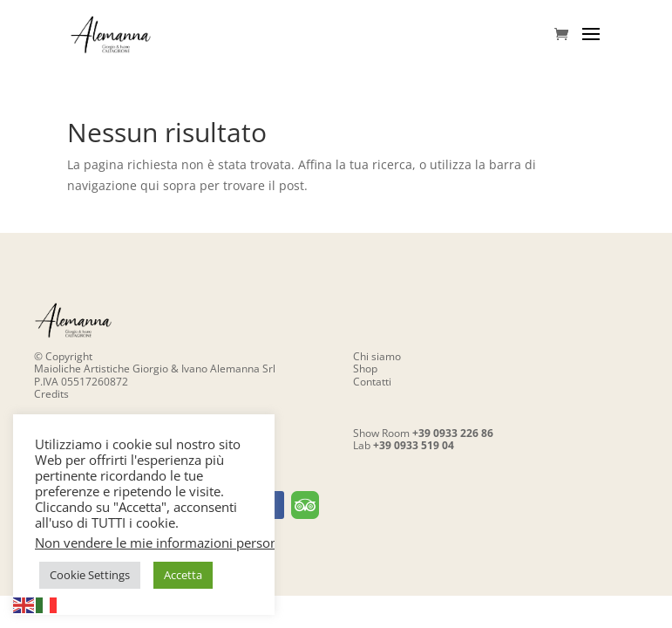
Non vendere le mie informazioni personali (163, 542)
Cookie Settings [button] (90, 575)
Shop (365, 368)
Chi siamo (377, 356)
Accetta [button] (183, 575)
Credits (51, 393)
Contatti (372, 381)
